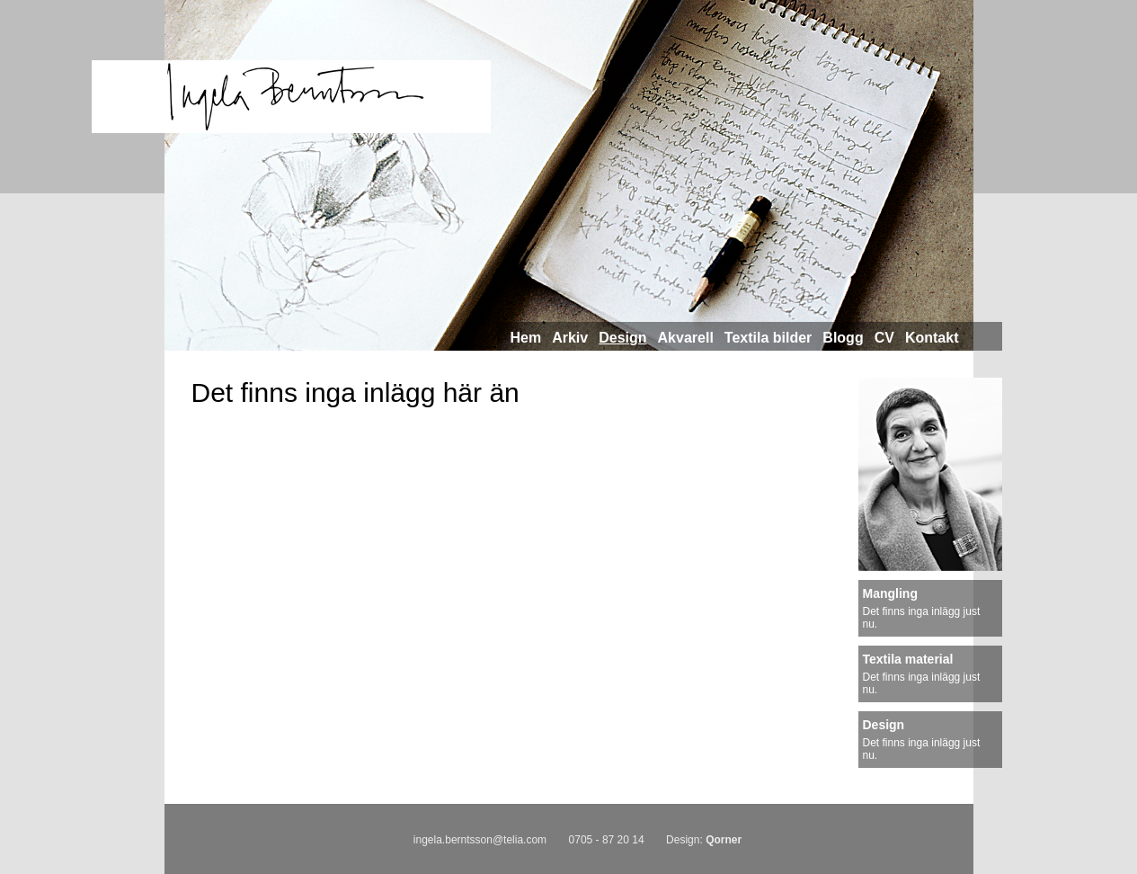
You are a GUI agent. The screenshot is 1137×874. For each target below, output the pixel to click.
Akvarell (686, 337)
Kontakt (932, 337)
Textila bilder (768, 337)
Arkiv (570, 337)
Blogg (842, 337)
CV (884, 337)
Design (622, 337)
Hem (526, 337)
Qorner (724, 840)
